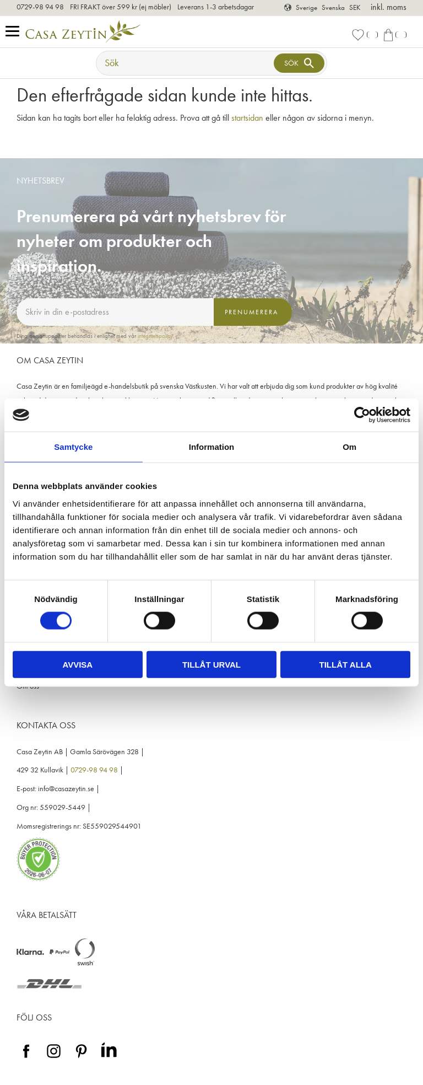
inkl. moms (388, 7)
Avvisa (77, 664)
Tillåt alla (345, 664)
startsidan (247, 117)
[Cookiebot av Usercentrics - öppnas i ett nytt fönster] (362, 415)
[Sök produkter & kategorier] (186, 63)
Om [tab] (349, 447)
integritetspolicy (155, 336)
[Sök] (299, 63)
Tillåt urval (211, 664)
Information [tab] (212, 447)
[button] (15, 31)
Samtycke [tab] (73, 447)
